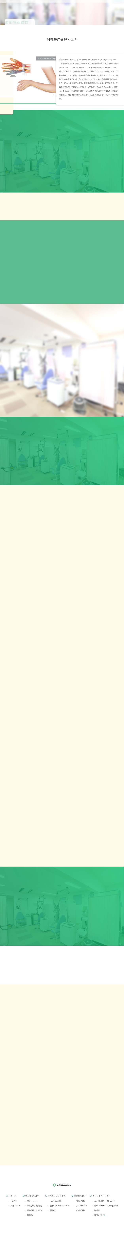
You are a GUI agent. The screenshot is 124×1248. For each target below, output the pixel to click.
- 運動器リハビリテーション (58, 1221)
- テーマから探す (80, 1221)
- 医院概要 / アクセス (33, 1226)
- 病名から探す (79, 1226)
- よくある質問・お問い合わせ (103, 1216)
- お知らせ (12, 1216)
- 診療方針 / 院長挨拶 (33, 1221)
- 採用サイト (97, 1230)
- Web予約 (96, 1226)
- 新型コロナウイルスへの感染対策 (105, 1221)
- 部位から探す (79, 1216)
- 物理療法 (51, 1226)
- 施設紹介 (29, 1230)
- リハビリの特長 (54, 1216)
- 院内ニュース (14, 1221)
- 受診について (31, 1216)
